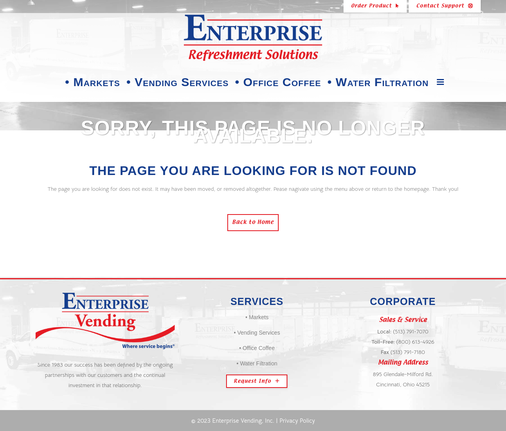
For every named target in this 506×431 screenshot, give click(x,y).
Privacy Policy (297, 420)
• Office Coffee (257, 348)
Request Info (257, 381)
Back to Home (253, 222)
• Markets (257, 317)
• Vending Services (257, 332)
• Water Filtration (256, 363)
